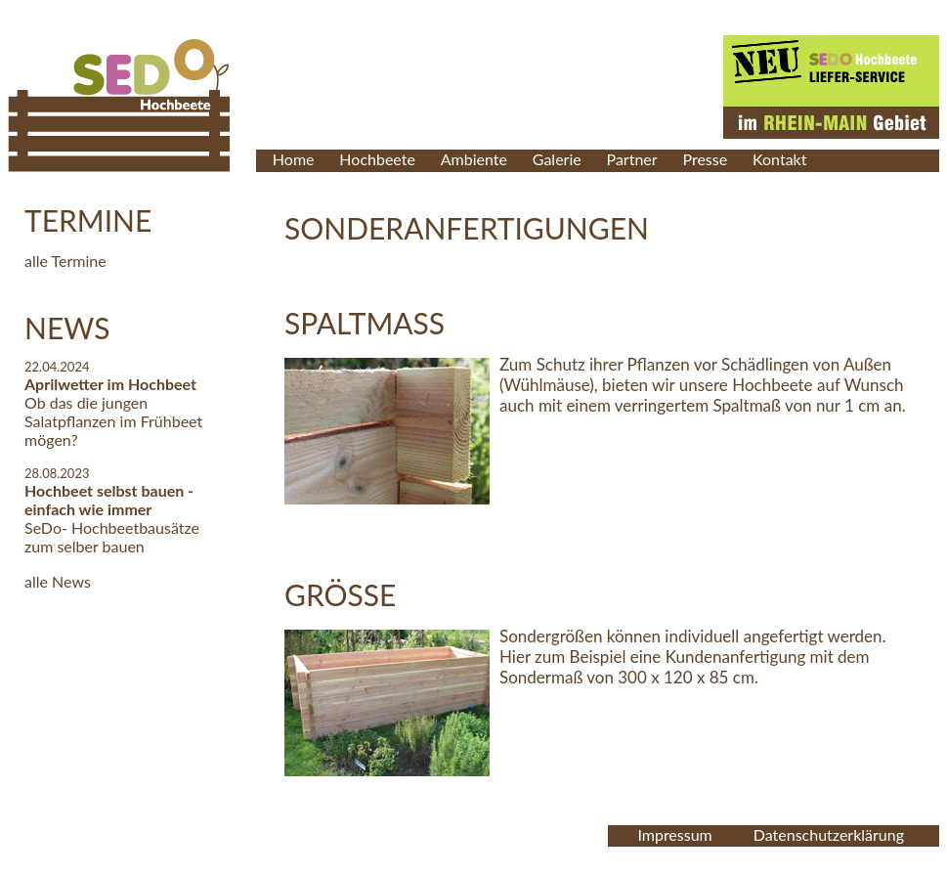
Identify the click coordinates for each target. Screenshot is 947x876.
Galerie (557, 159)
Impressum (674, 834)
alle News (57, 581)
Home (294, 159)
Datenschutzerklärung (828, 834)
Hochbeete (377, 159)
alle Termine (65, 260)
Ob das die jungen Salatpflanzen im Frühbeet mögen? (113, 421)
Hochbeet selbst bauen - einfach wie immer (109, 499)
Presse (704, 159)
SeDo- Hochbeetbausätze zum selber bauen (111, 536)
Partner (632, 159)
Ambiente (474, 159)
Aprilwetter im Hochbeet (110, 383)
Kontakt (779, 159)
